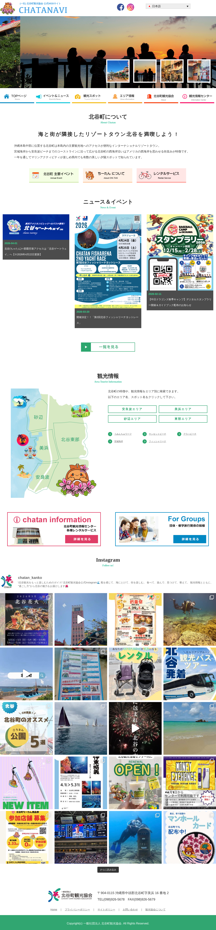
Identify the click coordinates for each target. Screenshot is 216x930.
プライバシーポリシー (77, 909)
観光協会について (155, 909)
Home (53, 909)
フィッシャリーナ (157, 441)
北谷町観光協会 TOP (18, 97)
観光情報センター (198, 97)
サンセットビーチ (157, 434)
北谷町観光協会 (162, 97)
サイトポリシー (106, 909)
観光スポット (90, 97)
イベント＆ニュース (54, 97)
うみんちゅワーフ (123, 434)
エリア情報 (126, 97)
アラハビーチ (189, 434)
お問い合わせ (130, 909)
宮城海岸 (118, 441)
